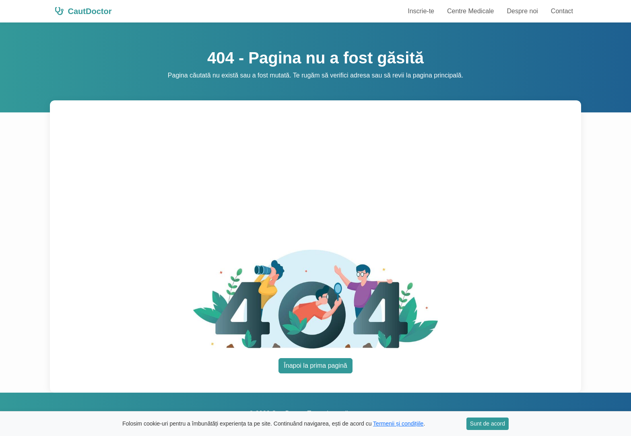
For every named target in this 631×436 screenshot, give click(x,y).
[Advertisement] (315, 180)
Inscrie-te (421, 11)
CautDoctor (83, 11)
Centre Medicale (470, 11)
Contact (562, 11)
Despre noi (522, 11)
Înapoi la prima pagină (315, 365)
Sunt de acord (487, 423)
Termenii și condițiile (398, 423)
